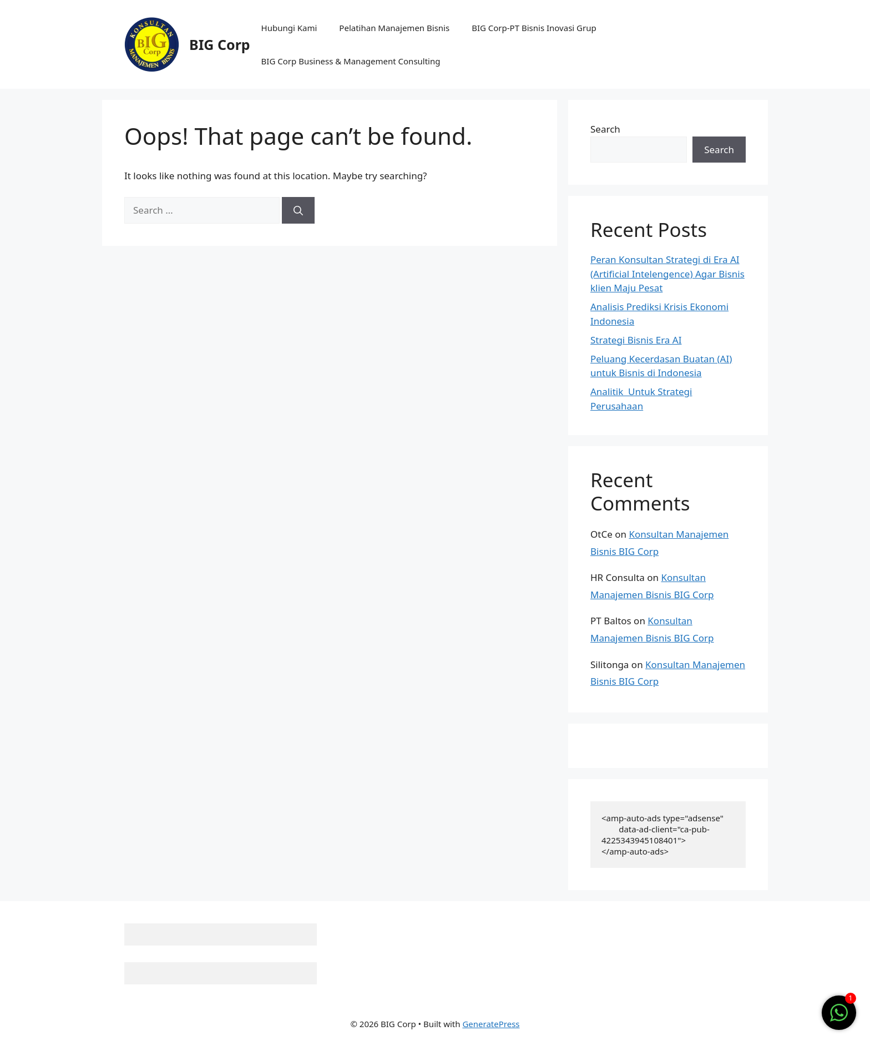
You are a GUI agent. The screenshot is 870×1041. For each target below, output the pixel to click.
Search (605, 129)
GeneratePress (490, 1023)
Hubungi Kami (289, 27)
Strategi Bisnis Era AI (635, 339)
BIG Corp (219, 44)
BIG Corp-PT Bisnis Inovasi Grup (534, 27)
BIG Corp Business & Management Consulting (351, 61)
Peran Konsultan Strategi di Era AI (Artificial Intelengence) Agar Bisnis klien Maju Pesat (667, 273)
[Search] (298, 210)
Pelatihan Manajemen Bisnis (394, 27)
